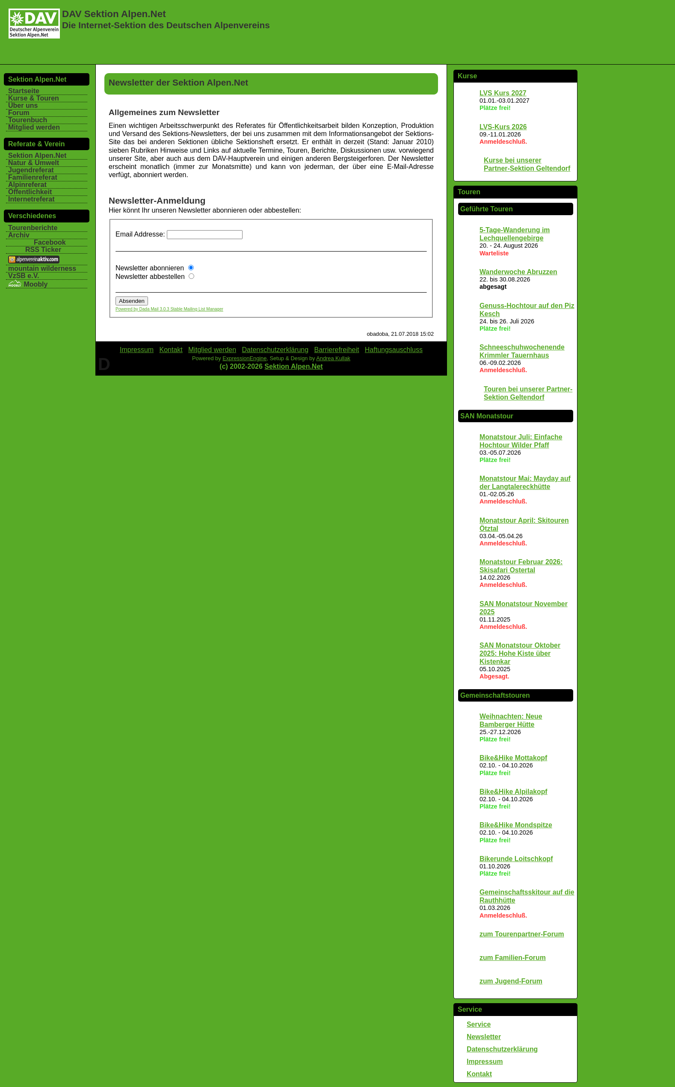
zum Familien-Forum (513, 957)
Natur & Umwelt (33, 162)
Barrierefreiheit (336, 349)
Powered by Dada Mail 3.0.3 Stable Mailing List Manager (169, 309)
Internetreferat (31, 199)
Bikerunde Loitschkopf (516, 858)
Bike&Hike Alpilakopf (514, 791)
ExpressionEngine (244, 358)
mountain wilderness (42, 268)
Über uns (23, 105)
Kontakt (479, 1074)
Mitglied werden (34, 127)
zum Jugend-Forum (511, 981)
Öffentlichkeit (30, 191)
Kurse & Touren (33, 98)
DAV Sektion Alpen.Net (114, 14)
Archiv (19, 235)
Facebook (50, 242)
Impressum (485, 1061)
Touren (469, 191)
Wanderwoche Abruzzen (518, 271)
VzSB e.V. (23, 275)
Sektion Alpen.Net (37, 155)
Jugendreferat (31, 170)
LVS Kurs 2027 (503, 93)
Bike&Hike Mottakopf (513, 757)
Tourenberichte (32, 227)
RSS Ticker (43, 249)
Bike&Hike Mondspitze (516, 825)
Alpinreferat (27, 184)
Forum (19, 112)
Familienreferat (32, 177)
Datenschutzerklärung (502, 1049)
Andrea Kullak (333, 358)
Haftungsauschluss (394, 349)
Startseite (23, 91)
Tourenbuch (27, 120)
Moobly (27, 284)
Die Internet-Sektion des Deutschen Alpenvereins (166, 25)
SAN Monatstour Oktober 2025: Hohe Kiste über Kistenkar (520, 653)
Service (470, 1009)
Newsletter (484, 1036)
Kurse (467, 76)
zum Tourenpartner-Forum (522, 934)
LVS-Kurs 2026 (503, 126)
